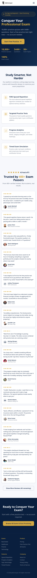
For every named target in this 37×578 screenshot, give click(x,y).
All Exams (23, 547)
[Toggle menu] (34, 3)
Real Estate (4, 542)
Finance (3, 547)
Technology (4, 549)
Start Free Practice (13, 43)
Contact (22, 560)
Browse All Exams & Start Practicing (18, 524)
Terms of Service (25, 565)
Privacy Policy (24, 562)
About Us (22, 557)
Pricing (22, 542)
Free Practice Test (25, 544)
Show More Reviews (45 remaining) (18, 488)
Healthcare (4, 544)
